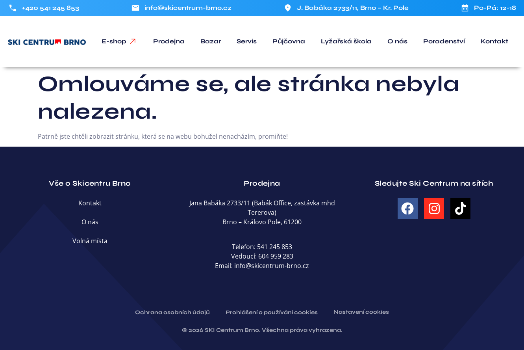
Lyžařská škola (346, 41)
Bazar (210, 41)
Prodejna (169, 41)
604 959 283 (275, 256)
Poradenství (444, 41)
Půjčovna (288, 41)
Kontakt (494, 41)
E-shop (114, 41)
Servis (247, 41)
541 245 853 (274, 246)
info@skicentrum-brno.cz (271, 265)
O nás (397, 41)
